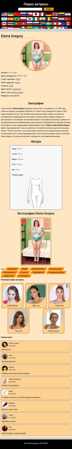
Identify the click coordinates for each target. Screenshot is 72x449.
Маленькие (12, 269)
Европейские (38, 272)
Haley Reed (59, 306)
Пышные (24, 272)
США (11, 86)
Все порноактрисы (31, 443)
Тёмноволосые (9, 272)
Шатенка (17, 89)
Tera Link (18, 331)
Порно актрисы (36, 4)
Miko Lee (36, 306)
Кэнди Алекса (53, 331)
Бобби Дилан (12, 306)
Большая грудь (56, 269)
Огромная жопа (38, 269)
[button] (36, 241)
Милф (24, 269)
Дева (17, 82)
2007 (18, 79)
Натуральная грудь (56, 272)
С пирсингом (8, 276)
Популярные (24, 276)
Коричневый (17, 92)
